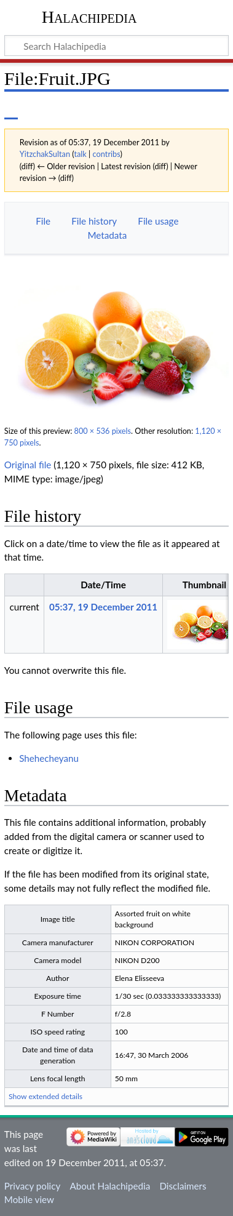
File (43, 220)
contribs (106, 154)
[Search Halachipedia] (116, 45)
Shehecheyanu (49, 758)
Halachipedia (89, 16)
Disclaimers (182, 1185)
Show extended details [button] (45, 1096)
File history (94, 220)
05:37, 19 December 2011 (103, 606)
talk (80, 154)
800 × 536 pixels (102, 431)
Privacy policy (32, 1185)
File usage (158, 220)
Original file (28, 464)
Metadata (107, 235)
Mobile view (29, 1199)
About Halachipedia (109, 1185)
